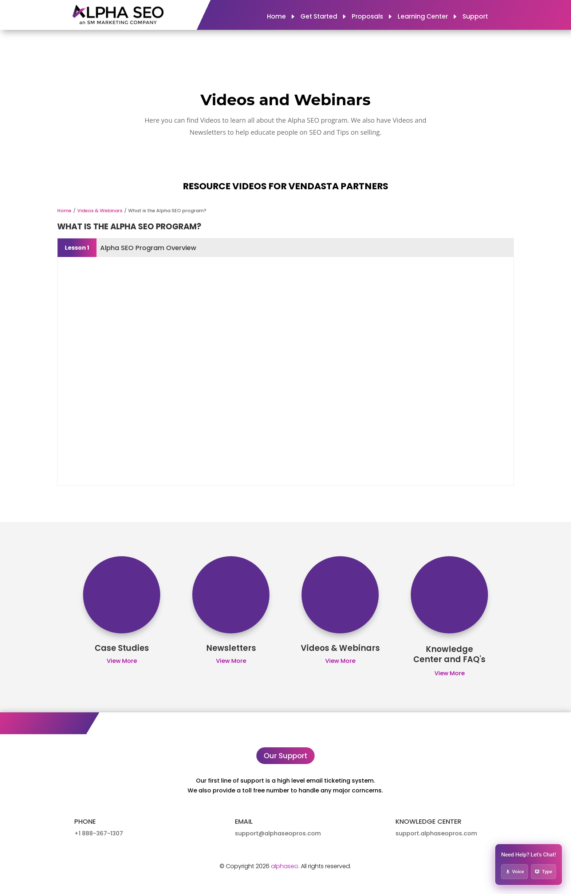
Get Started (318, 17)
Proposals (367, 17)
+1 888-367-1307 (98, 833)
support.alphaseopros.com (436, 833)
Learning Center (423, 17)
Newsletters (231, 648)
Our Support (285, 756)
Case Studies (122, 648)
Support (475, 17)
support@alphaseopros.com (278, 833)
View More (122, 661)
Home (276, 17)
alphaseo (284, 866)
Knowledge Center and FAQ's (449, 654)
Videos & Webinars (99, 210)
